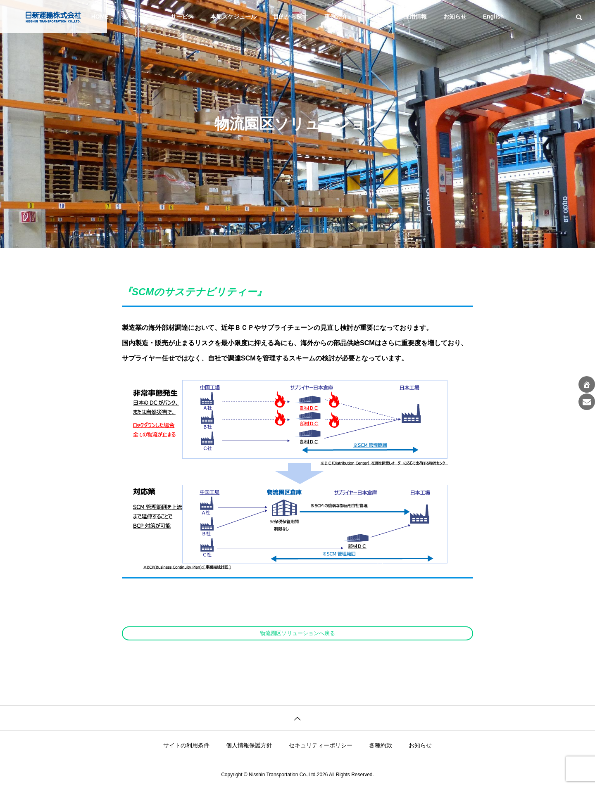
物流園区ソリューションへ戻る (297, 633)
